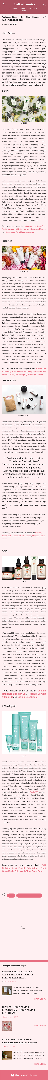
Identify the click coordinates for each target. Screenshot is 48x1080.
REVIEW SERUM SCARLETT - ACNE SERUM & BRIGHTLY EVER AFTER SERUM (18, 974)
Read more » (40, 999)
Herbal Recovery (25, 371)
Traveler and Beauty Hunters (29, 895)
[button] (44, 18)
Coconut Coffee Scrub (22, 536)
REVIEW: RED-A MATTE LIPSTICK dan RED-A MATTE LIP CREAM (18, 1010)
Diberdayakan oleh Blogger (24, 1075)
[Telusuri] (44, 5)
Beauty (11, 895)
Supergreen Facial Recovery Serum (20, 232)
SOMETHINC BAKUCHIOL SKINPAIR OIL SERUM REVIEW (20, 1041)
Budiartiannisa (24, 4)
